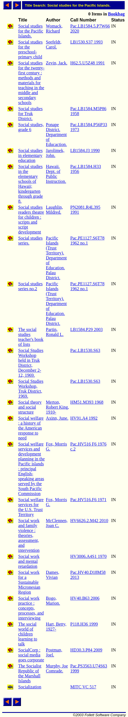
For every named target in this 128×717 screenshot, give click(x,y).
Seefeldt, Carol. (53, 44)
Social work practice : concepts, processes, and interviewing (31, 608)
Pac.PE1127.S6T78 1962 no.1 (87, 240)
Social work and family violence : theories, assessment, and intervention (28, 535)
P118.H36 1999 (84, 624)
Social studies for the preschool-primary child (30, 49)
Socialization (29, 687)
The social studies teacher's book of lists (30, 337)
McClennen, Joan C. (57, 523)
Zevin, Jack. (56, 63)
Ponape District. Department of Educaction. (56, 134)
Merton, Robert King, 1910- (57, 407)
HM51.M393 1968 (86, 402)
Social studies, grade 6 (31, 127)
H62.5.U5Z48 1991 (87, 63)
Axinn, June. (57, 418)
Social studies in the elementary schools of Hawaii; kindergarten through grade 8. (30, 183)
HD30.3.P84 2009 (86, 650)
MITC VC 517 (83, 687)
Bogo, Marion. (53, 600)
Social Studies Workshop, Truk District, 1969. (30, 388)
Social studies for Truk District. (30, 113)
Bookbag (116, 14)
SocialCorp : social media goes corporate (31, 655)
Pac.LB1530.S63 (85, 350)
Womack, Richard (54, 28)
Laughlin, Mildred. (54, 209)
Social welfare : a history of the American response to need (31, 428)
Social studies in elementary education (30, 155)
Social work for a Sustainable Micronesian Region (29, 582)
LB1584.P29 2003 (86, 329)
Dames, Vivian (52, 575)
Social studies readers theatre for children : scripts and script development (31, 219)
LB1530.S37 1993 (86, 42)
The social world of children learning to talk (27, 634)
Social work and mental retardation (28, 561)
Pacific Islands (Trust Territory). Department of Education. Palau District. (56, 258)
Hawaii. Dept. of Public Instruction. (56, 174)
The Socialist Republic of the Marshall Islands (29, 673)
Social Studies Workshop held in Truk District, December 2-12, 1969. (30, 362)
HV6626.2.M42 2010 (89, 520)
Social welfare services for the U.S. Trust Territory (31, 507)
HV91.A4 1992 (84, 418)
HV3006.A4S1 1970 (88, 556)
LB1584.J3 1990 (85, 150)
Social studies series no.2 (30, 286)
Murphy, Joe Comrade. (57, 668)
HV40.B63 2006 (85, 598)
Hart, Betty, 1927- (56, 626)
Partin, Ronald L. (54, 332)
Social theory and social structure (30, 407)
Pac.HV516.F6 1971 (88, 499)
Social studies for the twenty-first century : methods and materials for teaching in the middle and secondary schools (31, 83)
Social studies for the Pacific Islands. (30, 31)
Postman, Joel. (54, 652)
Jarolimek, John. (55, 153)
